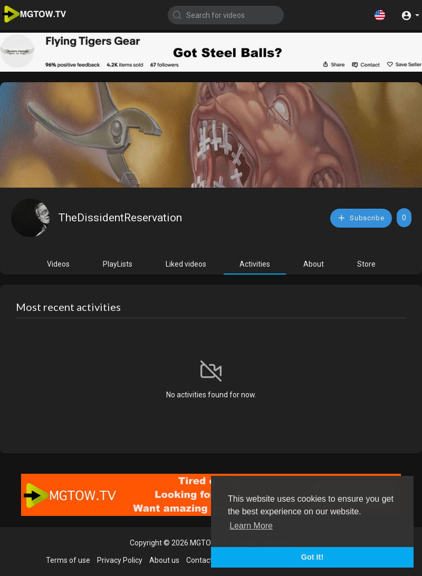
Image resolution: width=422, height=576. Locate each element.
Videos (58, 264)
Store (366, 264)
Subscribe (361, 217)
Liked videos (186, 264)
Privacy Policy (119, 560)
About (313, 264)
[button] (380, 15)
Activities (254, 264)
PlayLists (117, 264)
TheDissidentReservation (120, 217)
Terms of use (68, 560)
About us (164, 560)
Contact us (204, 560)
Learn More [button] (251, 525)
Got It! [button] (312, 557)
